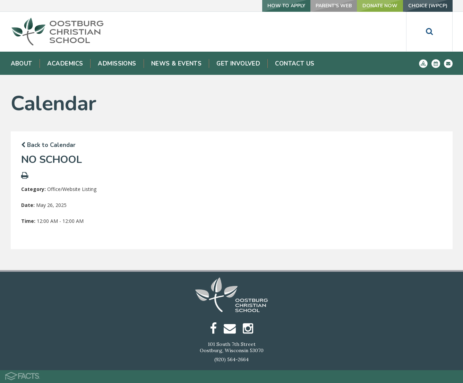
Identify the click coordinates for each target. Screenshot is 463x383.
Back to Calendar (48, 145)
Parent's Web (334, 5)
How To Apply (286, 5)
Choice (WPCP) (427, 5)
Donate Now (379, 5)
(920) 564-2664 (231, 359)
